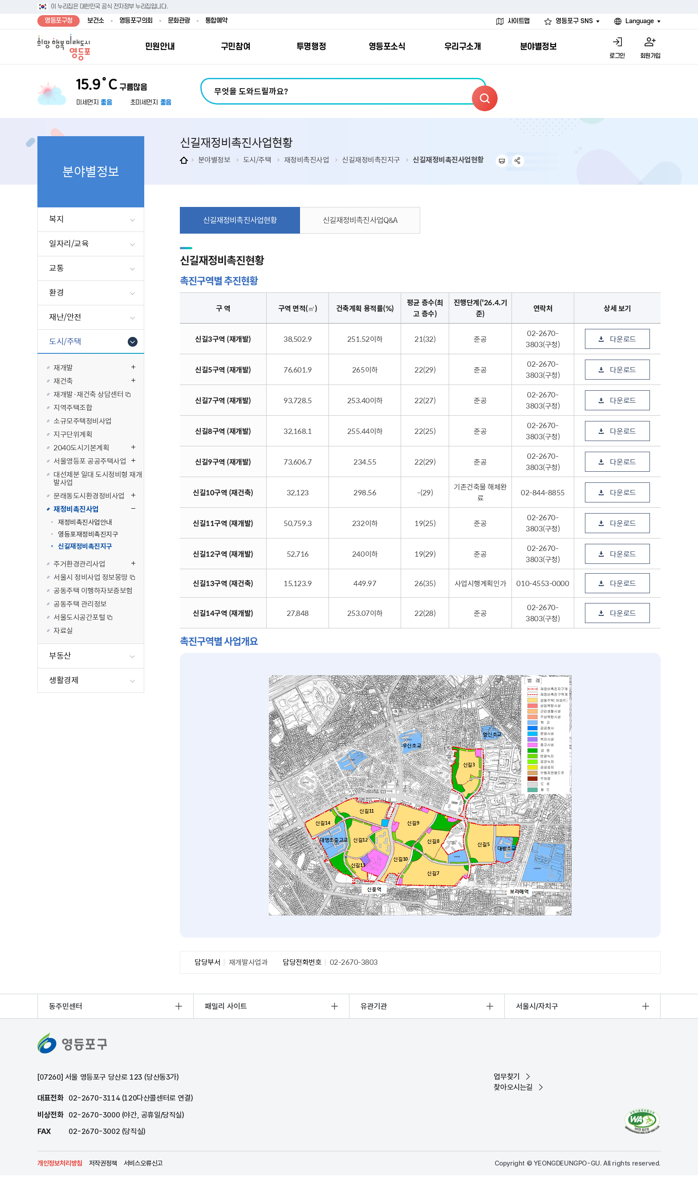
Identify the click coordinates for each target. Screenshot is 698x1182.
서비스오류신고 (143, 1163)
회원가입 (650, 56)
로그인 (617, 56)
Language (639, 21)
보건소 (95, 20)
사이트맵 (518, 21)
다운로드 (623, 338)
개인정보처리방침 (59, 1163)
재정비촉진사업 (306, 159)
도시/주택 (257, 159)
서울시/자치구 (537, 1006)
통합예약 (216, 20)
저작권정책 (103, 1163)
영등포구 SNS (574, 21)
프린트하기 (501, 160)
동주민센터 (65, 1006)
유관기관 (374, 1006)
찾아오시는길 (513, 1087)
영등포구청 (59, 20)
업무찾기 (506, 1076)
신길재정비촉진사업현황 (448, 159)
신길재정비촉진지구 (371, 159)
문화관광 (179, 20)
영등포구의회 (136, 20)
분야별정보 (214, 159)
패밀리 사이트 (226, 1006)
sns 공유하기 (518, 160)
